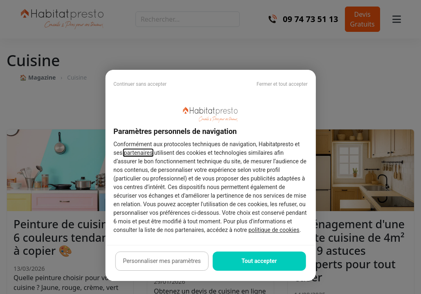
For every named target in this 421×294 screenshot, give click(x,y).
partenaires (138, 152)
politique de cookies (273, 230)
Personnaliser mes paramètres (161, 261)
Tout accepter (259, 261)
